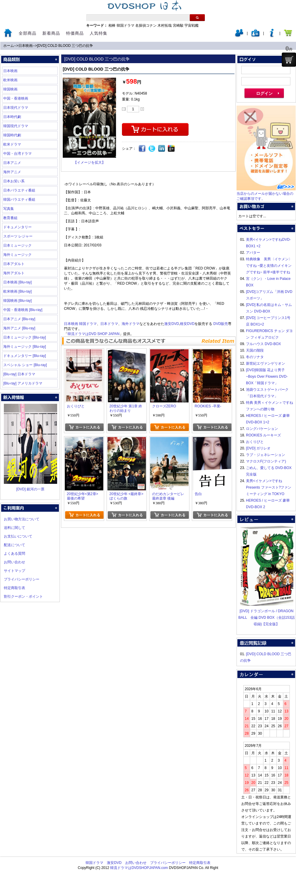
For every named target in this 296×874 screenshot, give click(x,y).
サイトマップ (14, 571)
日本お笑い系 (14, 181)
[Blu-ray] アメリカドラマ (22, 383)
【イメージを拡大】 (89, 162)
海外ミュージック (17, 255)
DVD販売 (220, 324)
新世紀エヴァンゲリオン (265, 363)
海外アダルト (14, 273)
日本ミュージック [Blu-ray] (24, 337)
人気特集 (98, 33)
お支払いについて (18, 536)
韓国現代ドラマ (15, 126)
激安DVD (171, 324)
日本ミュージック (17, 245)
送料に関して (14, 528)
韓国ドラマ (125, 25)
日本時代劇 (12, 117)
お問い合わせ (14, 562)
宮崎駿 (178, 25)
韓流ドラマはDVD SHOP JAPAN (93, 334)
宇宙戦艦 (191, 25)
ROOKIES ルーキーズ (263, 435)
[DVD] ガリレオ (258, 448)
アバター (253, 253)
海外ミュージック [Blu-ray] (24, 347)
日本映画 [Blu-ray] (17, 282)
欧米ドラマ (12, 144)
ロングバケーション (262, 429)
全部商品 (27, 33)
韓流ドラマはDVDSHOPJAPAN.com (139, 868)
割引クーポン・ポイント (23, 596)
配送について (14, 545)
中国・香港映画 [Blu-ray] (22, 310)
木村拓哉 (164, 25)
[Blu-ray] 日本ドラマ (19, 374)
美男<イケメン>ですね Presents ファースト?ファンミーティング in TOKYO (268, 487)
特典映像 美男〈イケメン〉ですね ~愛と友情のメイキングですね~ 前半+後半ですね (269, 265)
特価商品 (75, 33)
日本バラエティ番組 (19, 190)
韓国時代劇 (12, 135)
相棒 (111, 25)
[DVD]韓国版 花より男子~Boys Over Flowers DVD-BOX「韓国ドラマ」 (267, 376)
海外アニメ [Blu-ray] (19, 328)
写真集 (8, 209)
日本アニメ (12, 163)
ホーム (8, 46)
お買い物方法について (21, 519)
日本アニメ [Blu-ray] (19, 319)
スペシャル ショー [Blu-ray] (25, 365)
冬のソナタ (255, 357)
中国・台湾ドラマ (17, 153)
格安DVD (187, 324)
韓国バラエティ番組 (19, 199)
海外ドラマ (130, 324)
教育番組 (10, 218)
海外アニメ (12, 172)
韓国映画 (10, 89)
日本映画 (25, 46)
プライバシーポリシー (21, 579)
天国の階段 (255, 350)
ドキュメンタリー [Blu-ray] (24, 356)
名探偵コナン (146, 25)
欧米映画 (10, 80)
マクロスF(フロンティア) (266, 461)
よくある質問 (14, 553)
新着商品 (51, 33)
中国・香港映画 (15, 98)
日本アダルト (14, 264)
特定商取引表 (14, 588)
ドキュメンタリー (17, 227)
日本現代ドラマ (15, 108)
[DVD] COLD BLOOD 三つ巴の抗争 (65, 46)
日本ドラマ (109, 324)
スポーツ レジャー (18, 236)
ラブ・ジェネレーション (265, 455)
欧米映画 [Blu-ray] (17, 291)
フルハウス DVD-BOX (263, 344)
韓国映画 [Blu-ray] (17, 301)
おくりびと (255, 442)
